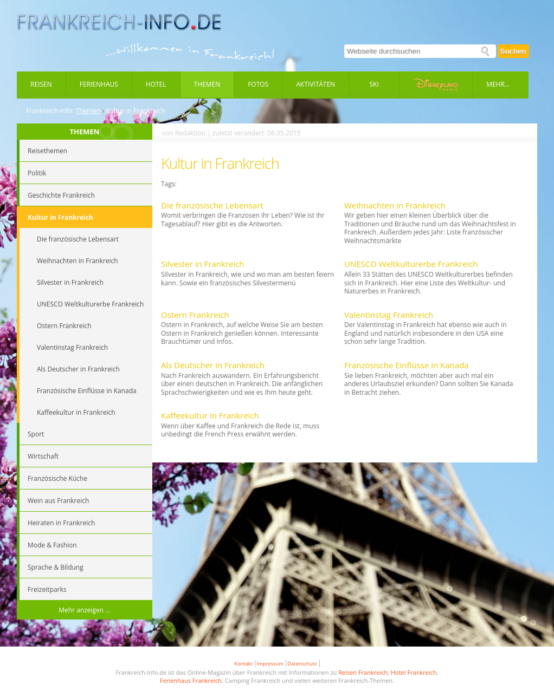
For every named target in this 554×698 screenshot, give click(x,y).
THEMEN (85, 131)
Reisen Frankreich (363, 672)
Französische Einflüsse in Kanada (406, 365)
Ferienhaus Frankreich (191, 680)
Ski (374, 84)
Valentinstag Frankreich (388, 314)
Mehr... (498, 84)
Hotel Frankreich (414, 672)
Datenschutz (302, 663)
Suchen (513, 51)
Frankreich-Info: (50, 111)
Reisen (41, 84)
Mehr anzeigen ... (85, 610)
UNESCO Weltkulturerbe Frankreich (411, 263)
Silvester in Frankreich (202, 263)
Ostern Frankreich (195, 314)
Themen (207, 84)
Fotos (258, 84)
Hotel (156, 84)
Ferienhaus (99, 84)
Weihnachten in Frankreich (395, 205)
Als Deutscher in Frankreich (213, 365)
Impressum (270, 663)
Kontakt (243, 663)
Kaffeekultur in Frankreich (210, 415)
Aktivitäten (315, 84)
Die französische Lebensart (212, 205)
